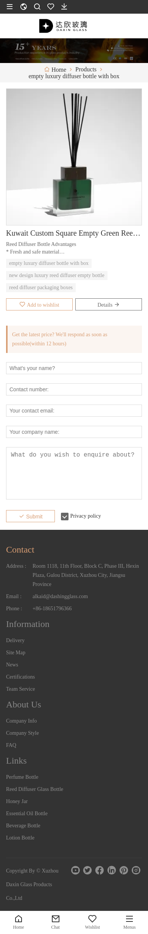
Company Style (22, 733)
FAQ (11, 745)
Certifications (20, 677)
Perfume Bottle (22, 777)
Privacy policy (85, 516)
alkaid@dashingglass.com (60, 596)
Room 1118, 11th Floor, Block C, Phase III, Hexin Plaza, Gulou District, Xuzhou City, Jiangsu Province (86, 575)
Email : (14, 596)
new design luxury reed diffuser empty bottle (56, 275)
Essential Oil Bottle (27, 813)
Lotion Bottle (20, 838)
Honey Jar (17, 801)
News (12, 665)
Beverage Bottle (23, 825)
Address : (16, 566)
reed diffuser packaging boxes (41, 287)
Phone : (14, 608)
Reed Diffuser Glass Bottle (34, 789)
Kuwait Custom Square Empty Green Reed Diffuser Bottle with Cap (74, 233)
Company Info (21, 721)
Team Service (20, 689)
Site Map (15, 652)
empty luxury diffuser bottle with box (49, 263)
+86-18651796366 (52, 608)
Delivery (15, 640)
